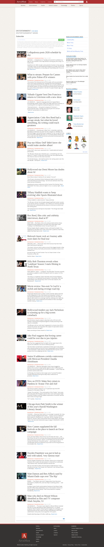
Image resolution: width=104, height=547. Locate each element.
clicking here (51, 47)
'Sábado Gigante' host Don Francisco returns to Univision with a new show (44, 95)
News (55, 528)
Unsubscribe (84, 544)
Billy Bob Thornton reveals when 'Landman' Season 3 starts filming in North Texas (44, 264)
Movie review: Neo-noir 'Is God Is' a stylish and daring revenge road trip (44, 287)
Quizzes (55, 535)
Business (23, 5)
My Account (74, 530)
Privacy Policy (71, 544)
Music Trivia (70, 45)
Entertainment (33, 5)
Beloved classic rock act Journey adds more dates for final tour (44, 237)
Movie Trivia (70, 42)
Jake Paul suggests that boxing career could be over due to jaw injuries (44, 336)
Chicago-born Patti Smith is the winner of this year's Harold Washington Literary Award (45, 407)
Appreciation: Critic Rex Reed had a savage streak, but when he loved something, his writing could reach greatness (44, 121)
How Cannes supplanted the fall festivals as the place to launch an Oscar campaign (45, 429)
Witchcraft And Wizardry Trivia (75, 51)
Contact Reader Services (77, 528)
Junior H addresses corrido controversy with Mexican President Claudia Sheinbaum (45, 359)
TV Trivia (69, 48)
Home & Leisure (53, 5)
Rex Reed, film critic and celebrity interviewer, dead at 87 (43, 216)
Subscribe (61, 39)
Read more (33, 69)
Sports (81, 5)
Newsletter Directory (76, 537)
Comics (55, 530)
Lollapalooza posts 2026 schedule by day (44, 53)
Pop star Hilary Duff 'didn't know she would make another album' (44, 144)
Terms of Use (77, 544)
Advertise (65, 544)
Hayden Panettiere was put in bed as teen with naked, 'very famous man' (43, 454)
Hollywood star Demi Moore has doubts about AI (45, 170)
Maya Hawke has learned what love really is (77, 77)
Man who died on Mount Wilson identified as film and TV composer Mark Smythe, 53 (43, 498)
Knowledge (64, 5)
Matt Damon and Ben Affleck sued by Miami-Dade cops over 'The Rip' (44, 475)
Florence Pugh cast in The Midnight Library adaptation (75, 82)
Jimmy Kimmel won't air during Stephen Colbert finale (76, 65)
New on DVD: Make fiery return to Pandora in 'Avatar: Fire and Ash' (43, 382)
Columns (56, 532)
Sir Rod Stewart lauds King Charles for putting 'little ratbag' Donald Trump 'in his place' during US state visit (76, 59)
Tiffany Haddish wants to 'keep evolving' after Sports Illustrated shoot (44, 193)
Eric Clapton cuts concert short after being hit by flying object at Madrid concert (76, 71)
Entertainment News (39, 58)
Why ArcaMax (75, 532)
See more (85, 152)
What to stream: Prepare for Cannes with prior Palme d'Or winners (43, 75)
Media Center (75, 535)
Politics (73, 5)
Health (43, 5)
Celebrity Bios (70, 39)
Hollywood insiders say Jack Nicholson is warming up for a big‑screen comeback (45, 312)
